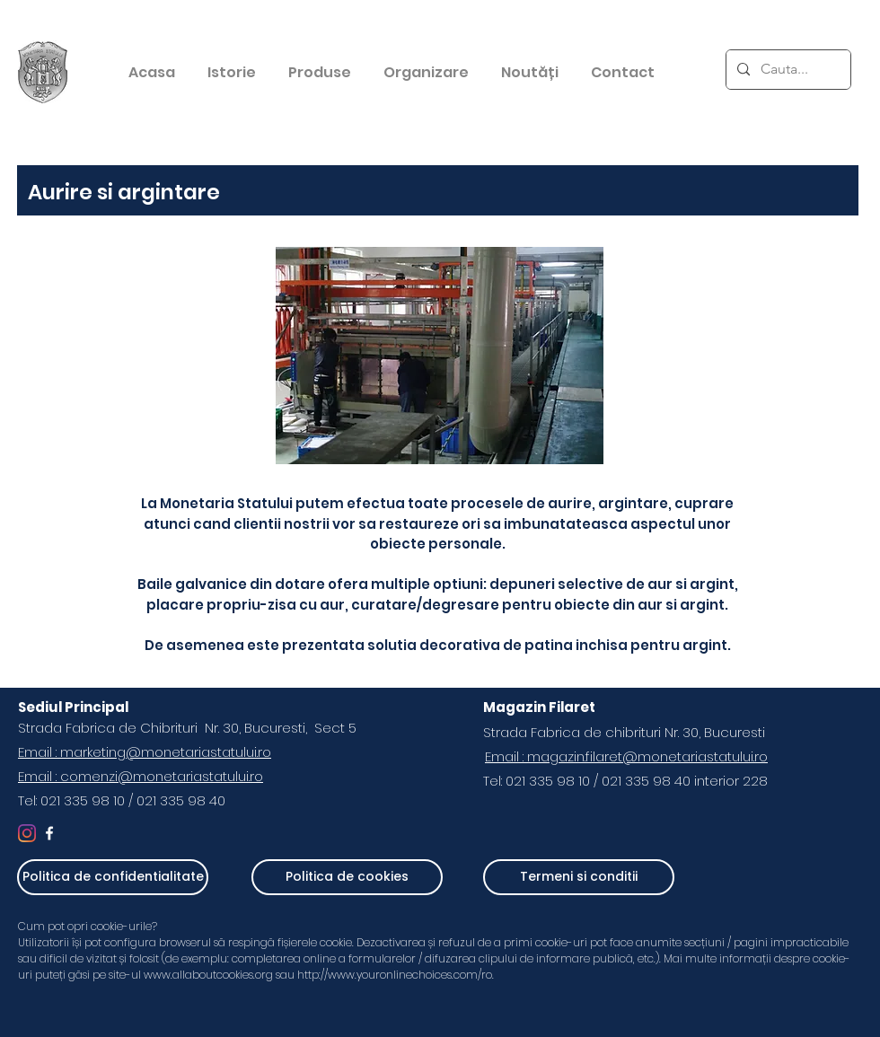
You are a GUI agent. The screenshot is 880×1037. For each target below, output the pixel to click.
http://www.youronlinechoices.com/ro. (397, 974)
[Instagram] (27, 833)
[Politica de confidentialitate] (112, 877)
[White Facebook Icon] (49, 833)
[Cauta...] (787, 69)
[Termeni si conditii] (578, 877)
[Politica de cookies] (347, 877)
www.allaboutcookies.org (208, 974)
